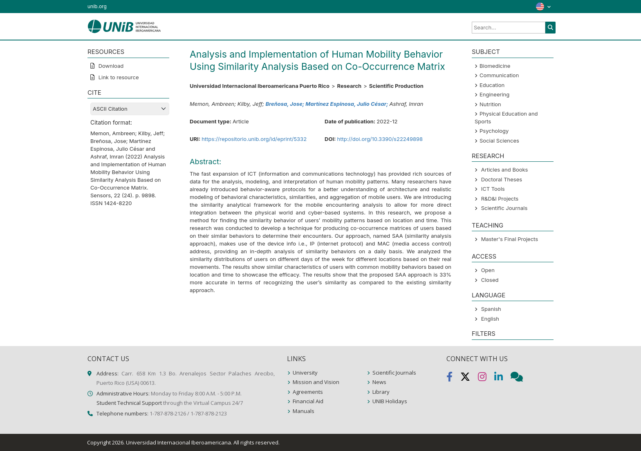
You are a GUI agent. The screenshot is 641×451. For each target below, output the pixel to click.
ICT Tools (493, 188)
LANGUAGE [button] (488, 295)
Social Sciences (499, 140)
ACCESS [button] (484, 256)
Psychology (494, 130)
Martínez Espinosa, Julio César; (347, 103)
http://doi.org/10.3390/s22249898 (380, 139)
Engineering (494, 94)
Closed (490, 280)
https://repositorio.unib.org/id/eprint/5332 (254, 139)
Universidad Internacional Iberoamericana (178, 442)
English (490, 318)
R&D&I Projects (500, 198)
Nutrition (490, 104)
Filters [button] (483, 333)
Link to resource (118, 77)
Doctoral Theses (501, 179)
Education (492, 85)
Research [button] (488, 156)
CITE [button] (94, 92)
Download (110, 66)
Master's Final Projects (509, 239)
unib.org (97, 6)
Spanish (491, 309)
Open (488, 270)
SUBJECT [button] (486, 52)
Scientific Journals (504, 208)
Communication (499, 75)
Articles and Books (504, 169)
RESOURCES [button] (105, 52)
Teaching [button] (487, 225)
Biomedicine (495, 66)
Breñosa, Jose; (285, 103)
